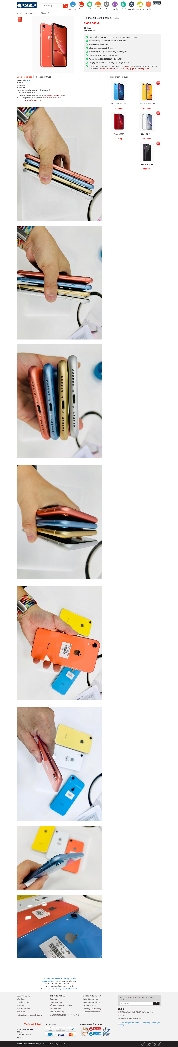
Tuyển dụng (21, 1005)
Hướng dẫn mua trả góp (91, 1002)
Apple (89, 9)
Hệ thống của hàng (23, 1002)
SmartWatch (106, 9)
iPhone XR (45, 13)
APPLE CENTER (48, 981)
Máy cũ (123, 9)
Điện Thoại (72, 9)
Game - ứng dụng (56, 1002)
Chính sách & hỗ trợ (92, 996)
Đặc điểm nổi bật (24, 77)
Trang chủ (21, 14)
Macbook (98, 9)
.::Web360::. (62, 1044)
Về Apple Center (24, 996)
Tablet (81, 9)
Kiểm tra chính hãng (57, 1012)
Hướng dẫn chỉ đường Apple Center (29, 1015)
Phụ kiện (115, 9)
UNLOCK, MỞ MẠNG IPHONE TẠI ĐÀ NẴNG (64, 1015)
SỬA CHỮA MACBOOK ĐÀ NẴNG (61, 1005)
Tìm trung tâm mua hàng (92, 1009)
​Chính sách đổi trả (89, 1005)
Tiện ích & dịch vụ (57, 996)
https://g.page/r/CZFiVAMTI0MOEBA (65, 989)
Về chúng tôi (21, 999)
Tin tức (148, 9)
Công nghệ (54, 999)
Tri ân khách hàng (23, 1009)
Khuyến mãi (140, 9)
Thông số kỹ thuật (43, 77)
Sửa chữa (131, 9)
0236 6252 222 (32, 1023)
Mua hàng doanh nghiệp (91, 1012)
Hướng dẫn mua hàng (90, 999)
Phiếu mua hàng (56, 1009)
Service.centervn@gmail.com (131, 1018)
